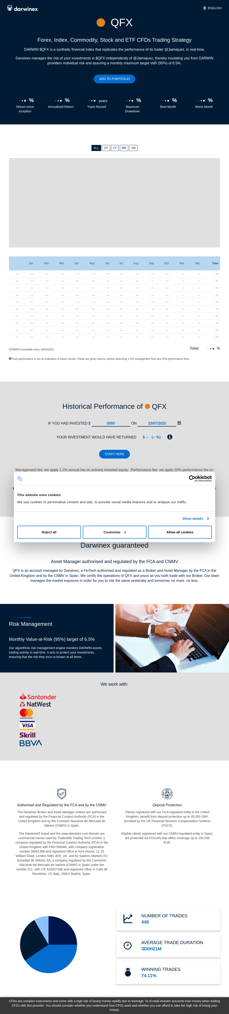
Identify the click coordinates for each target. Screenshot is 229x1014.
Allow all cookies (179, 532)
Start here (114, 454)
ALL (96, 148)
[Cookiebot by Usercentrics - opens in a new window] (192, 478)
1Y (115, 148)
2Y (106, 148)
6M (124, 148)
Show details (192, 518)
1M (133, 148)
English (212, 8)
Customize (115, 532)
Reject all (49, 532)
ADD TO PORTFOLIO (114, 79)
